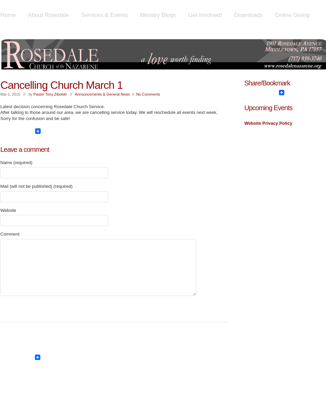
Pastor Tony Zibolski (50, 94)
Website (8, 210)
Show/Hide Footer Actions (316, 344)
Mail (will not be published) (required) (36, 186)
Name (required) (16, 162)
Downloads (248, 15)
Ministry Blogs (158, 15)
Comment (9, 234)
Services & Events (104, 15)
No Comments (148, 94)
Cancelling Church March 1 (61, 85)
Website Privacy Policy (268, 123)
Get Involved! (205, 15)
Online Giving (292, 15)
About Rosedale (48, 15)
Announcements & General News (102, 94)
